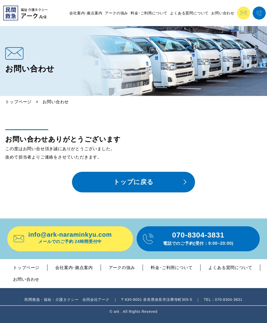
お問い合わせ (222, 13)
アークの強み (116, 13)
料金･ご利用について (149, 13)
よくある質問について (189, 13)
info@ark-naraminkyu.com (70, 237)
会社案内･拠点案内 (85, 13)
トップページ (18, 102)
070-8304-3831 (198, 238)
